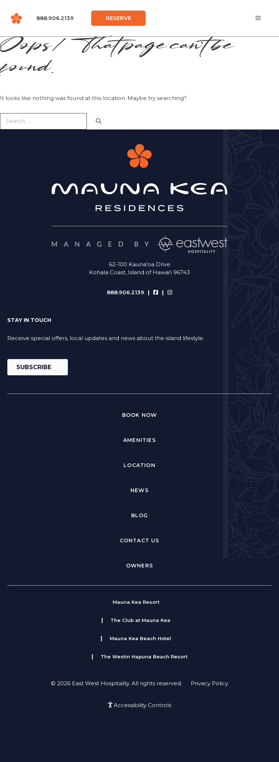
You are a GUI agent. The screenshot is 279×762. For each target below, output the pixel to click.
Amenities (139, 440)
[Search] (98, 121)
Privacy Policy (209, 683)
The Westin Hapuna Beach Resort (144, 656)
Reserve (118, 18)
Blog (139, 515)
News (139, 490)
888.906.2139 (55, 18)
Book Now (139, 415)
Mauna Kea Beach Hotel (140, 638)
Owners (139, 565)
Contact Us (139, 540)
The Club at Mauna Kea (140, 620)
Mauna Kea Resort (136, 602)
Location (139, 465)
